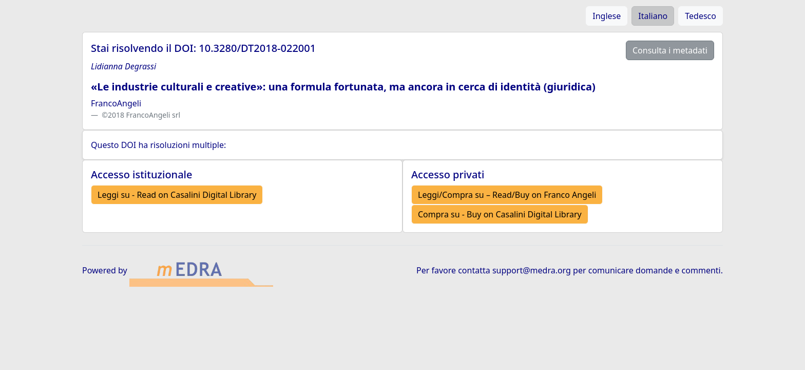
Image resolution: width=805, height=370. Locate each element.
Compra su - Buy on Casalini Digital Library (500, 214)
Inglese (606, 16)
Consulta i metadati (669, 50)
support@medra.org (531, 270)
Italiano (652, 16)
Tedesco (700, 16)
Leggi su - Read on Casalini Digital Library (177, 194)
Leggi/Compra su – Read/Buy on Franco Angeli (507, 194)
